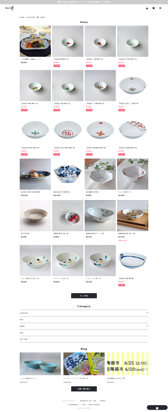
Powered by (84, 408)
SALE (21, 333)
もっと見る (84, 296)
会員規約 (102, 401)
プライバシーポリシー (69, 401)
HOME (22, 17)
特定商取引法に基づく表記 (88, 401)
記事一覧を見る (84, 389)
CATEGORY (30, 17)
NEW (21, 320)
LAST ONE (23, 339)
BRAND (22, 326)
